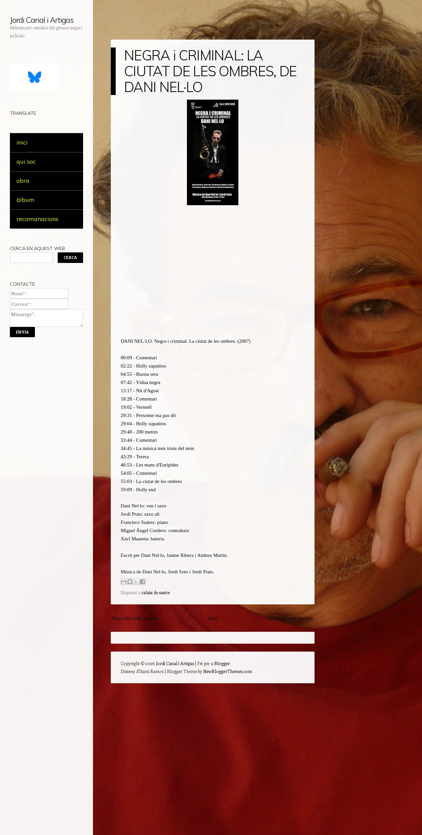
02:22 (126, 366)
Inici (213, 618)
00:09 (126, 357)
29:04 (126, 423)
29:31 (126, 415)
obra (22, 180)
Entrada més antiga (290, 618)
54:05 (126, 473)
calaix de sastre (155, 592)
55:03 (126, 481)
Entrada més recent (135, 618)
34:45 (126, 448)
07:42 (126, 382)
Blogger (222, 663)
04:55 (126, 374)
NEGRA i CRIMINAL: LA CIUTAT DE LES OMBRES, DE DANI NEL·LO (210, 71)
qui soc (26, 161)
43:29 (126, 456)
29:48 (126, 431)
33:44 (126, 440)
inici (22, 142)
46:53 (126, 464)
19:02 (126, 407)
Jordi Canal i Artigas (42, 20)
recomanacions (37, 219)
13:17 (126, 390)
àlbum (25, 200)
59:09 (126, 489)
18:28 (126, 398)
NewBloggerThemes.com (227, 671)
